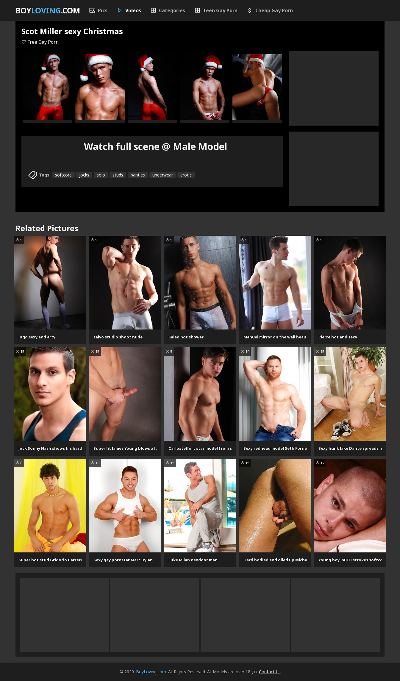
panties (138, 175)
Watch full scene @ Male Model (155, 146)
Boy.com (47, 10)
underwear (162, 175)
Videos (128, 10)
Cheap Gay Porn (269, 10)
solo (101, 175)
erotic (186, 175)
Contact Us (270, 671)
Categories (167, 10)
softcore (63, 175)
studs (117, 175)
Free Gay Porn (40, 42)
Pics (98, 10)
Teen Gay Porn (216, 10)
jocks (84, 175)
